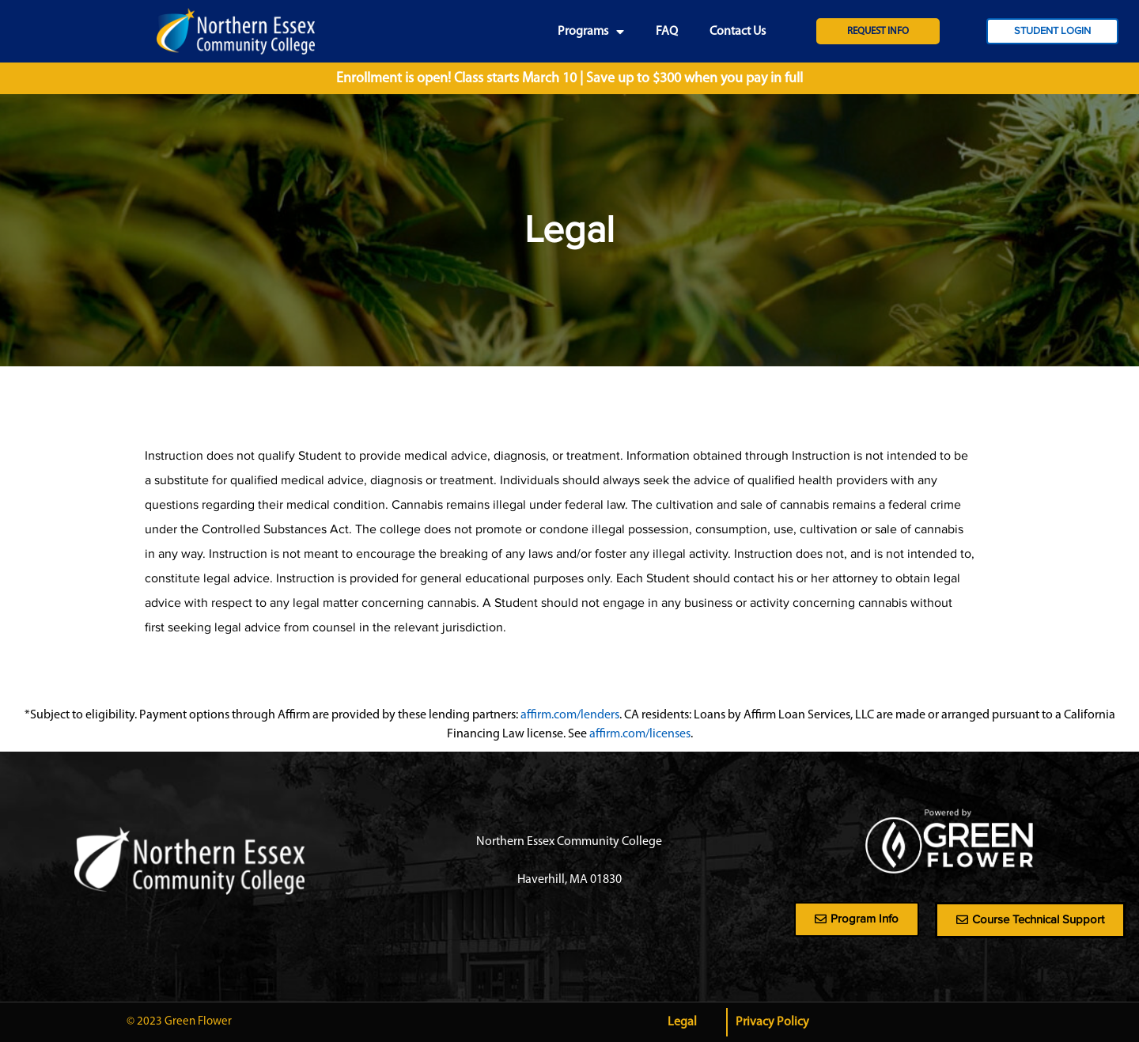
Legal (682, 1022)
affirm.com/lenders (569, 715)
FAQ (667, 31)
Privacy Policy (772, 1022)
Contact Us (738, 31)
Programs (591, 31)
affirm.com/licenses (640, 734)
